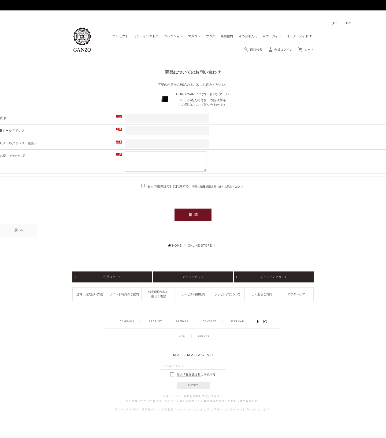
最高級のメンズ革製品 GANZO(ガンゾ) (171, 409)
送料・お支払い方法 (89, 294)
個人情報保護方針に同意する (165, 186)
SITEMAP (237, 321)
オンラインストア (146, 36)
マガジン (194, 36)
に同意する (193, 374)
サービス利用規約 (193, 294)
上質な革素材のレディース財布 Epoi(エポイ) (237, 409)
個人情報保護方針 (189, 374)
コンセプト (120, 36)
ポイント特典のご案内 (124, 294)
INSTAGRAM (268, 321)
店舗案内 (227, 36)
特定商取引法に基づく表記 (158, 294)
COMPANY (127, 321)
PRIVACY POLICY (182, 321)
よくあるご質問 (261, 294)
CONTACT (209, 321)
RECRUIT (155, 321)
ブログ (210, 36)
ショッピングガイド (274, 276)
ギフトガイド (272, 36)
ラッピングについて (227, 294)
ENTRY (193, 385)
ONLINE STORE (200, 245)
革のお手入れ (248, 36)
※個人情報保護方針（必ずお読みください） (219, 186)
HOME (174, 245)
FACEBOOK (257, 321)
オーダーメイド (297, 36)
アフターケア (296, 294)
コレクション (173, 36)
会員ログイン (112, 276)
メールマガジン (193, 276)
